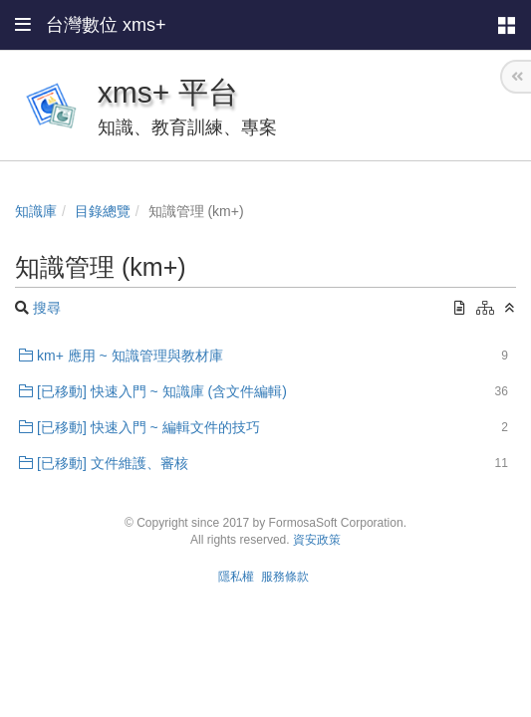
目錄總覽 (103, 211)
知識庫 (36, 211)
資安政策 (317, 540)
